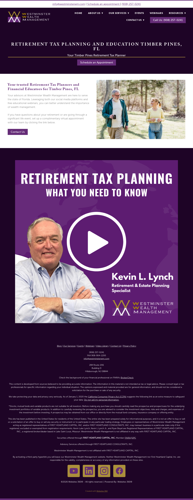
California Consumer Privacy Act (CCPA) (107, 397)
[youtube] (74, 471)
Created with (96, 491)
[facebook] (119, 471)
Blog (59, 346)
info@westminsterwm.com (68, 4)
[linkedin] (89, 471)
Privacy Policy (129, 346)
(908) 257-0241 (131, 4)
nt (118, 4)
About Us (95, 13)
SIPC (133, 438)
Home (78, 13)
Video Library (102, 346)
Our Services (119, 13)
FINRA (128, 438)
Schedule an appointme (102, 4)
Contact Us (135, 20)
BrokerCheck (127, 378)
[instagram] (104, 471)
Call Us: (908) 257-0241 (168, 20)
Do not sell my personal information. (101, 400)
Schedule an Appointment (96, 62)
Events (139, 13)
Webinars (156, 13)
